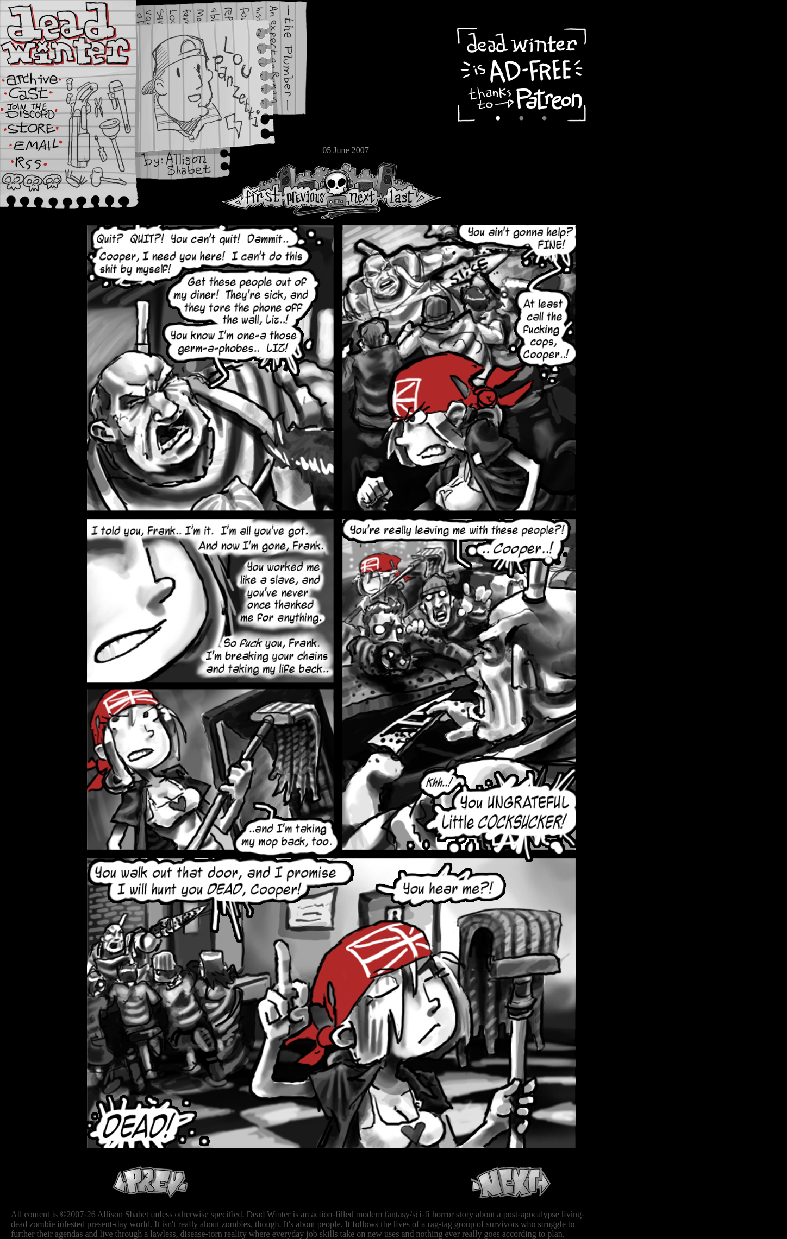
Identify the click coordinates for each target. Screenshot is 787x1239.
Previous (309, 190)
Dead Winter (81, 34)
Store (41, 131)
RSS (41, 169)
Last (411, 190)
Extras (41, 114)
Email (41, 149)
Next (359, 190)
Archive (41, 77)
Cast (41, 96)
